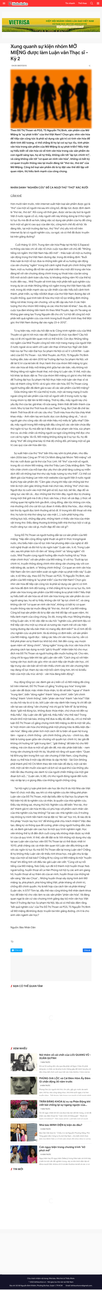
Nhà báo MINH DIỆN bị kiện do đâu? (60, 1125)
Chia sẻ (87, 951)
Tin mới (18, 1169)
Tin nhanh (70, 3)
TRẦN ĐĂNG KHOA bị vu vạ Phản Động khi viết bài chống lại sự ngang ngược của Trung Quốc (64, 1104)
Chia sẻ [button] (17, 951)
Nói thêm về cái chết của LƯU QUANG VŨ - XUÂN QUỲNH (65, 1057)
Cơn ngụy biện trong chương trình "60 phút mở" (62, 1149)
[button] (91, 3)
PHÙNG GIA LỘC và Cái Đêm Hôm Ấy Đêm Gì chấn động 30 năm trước (64, 1080)
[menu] (4, 3)
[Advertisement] (51, 1252)
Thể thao (82, 3)
